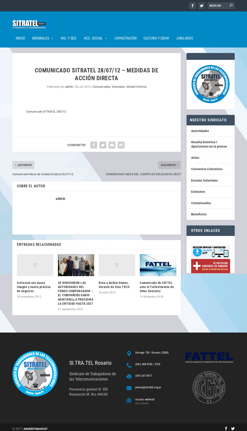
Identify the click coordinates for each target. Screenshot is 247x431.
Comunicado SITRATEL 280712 (46, 108)
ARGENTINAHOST (35, 425)
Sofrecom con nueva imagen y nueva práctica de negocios (34, 284)
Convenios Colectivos (206, 166)
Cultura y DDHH (156, 32)
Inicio (20, 32)
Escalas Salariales (204, 177)
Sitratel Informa (136, 83)
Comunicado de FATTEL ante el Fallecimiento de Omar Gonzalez (157, 284)
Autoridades (200, 128)
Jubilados (184, 32)
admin (69, 83)
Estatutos (198, 188)
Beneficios (199, 211)
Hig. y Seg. (69, 32)
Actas (195, 154)
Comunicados (101, 83)
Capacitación (125, 32)
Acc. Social (93, 32)
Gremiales (40, 32)
